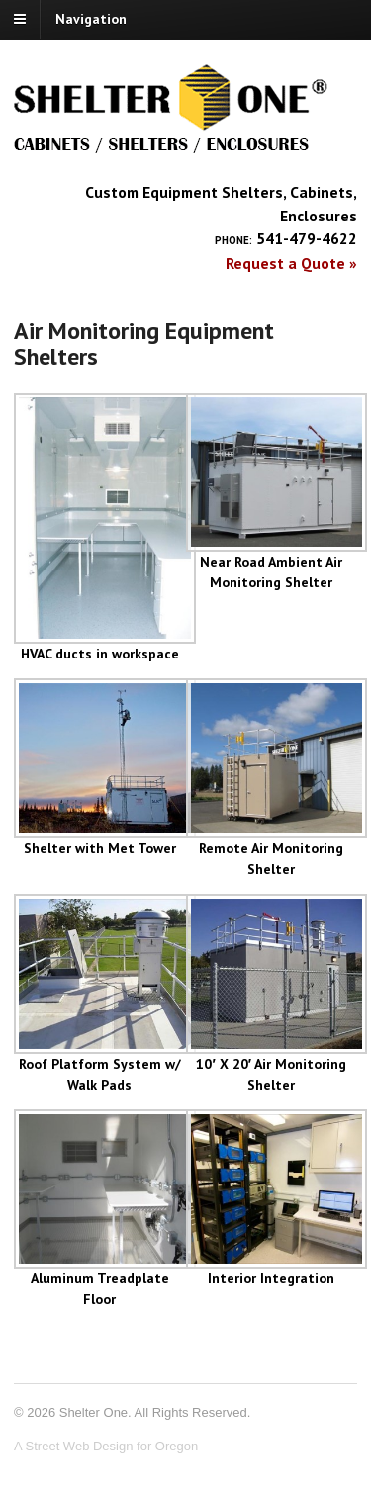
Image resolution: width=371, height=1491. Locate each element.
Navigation (91, 19)
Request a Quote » (291, 263)
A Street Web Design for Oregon (106, 1446)
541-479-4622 (306, 238)
